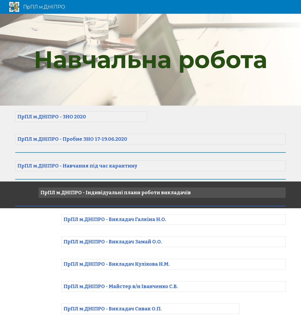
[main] (150, 59)
